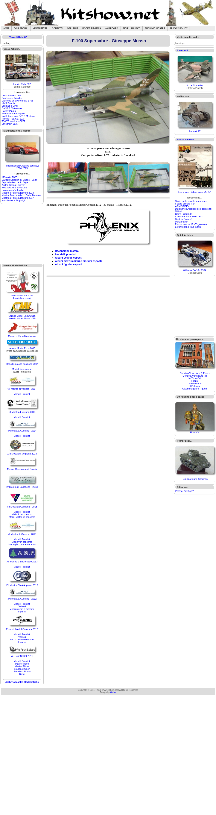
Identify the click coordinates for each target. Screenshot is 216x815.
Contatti (57, 28)
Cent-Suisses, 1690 (12, 95)
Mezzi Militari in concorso (22, 517)
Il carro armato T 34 (185, 203)
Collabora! (21, 28)
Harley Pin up (9, 111)
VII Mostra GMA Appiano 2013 (22, 585)
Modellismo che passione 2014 (22, 364)
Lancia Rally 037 (22, 84)
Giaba (113, 692)
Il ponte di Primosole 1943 (188, 216)
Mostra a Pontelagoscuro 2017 (18, 198)
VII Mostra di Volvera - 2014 (22, 389)
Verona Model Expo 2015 (22, 348)
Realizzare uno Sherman (195, 479)
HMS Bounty (8, 103)
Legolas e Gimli (10, 106)
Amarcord (111, 28)
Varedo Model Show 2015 (22, 318)
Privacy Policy (179, 28)
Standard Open (22, 669)
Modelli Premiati (22, 394)
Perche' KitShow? (184, 491)
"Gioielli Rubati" (18, 37)
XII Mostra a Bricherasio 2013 (22, 561)
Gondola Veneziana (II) (195, 375)
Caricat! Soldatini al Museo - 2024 (19, 180)
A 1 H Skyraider (194, 85)
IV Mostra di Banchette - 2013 (22, 487)
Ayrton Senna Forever (13, 185)
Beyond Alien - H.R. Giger (15, 182)
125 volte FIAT (9, 177)
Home (6, 28)
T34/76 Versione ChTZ (14, 121)
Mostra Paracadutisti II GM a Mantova (21, 195)
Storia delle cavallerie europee (191, 201)
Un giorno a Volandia (13, 190)
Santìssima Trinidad (12, 98)
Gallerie (72, 28)
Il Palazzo (195, 386)
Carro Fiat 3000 (183, 214)
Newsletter (40, 28)
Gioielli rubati (131, 28)
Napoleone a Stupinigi (13, 200)
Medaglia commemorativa (22, 544)
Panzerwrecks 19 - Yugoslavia (191, 224)
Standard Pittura (22, 671)
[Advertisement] (22, 233)
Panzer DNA (181, 221)
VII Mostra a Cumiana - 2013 (22, 506)
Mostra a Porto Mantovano (22, 336)
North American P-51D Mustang (18, 116)
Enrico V (194, 432)
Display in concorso (22, 542)
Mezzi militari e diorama (22, 609)
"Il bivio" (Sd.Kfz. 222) (13, 118)
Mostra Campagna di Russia (22, 469)
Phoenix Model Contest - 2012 (22, 629)
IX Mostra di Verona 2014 (22, 412)
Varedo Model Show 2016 (22, 316)
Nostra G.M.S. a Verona (14, 187)
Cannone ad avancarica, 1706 (17, 100)
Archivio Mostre (155, 28)
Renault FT (194, 131)
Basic (22, 674)
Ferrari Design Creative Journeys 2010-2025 (22, 167)
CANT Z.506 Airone (12, 108)
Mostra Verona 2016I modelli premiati (22, 296)
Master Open (22, 663)
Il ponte (195, 381)
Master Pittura (22, 666)
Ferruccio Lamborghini (13, 113)
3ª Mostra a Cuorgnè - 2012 (22, 598)
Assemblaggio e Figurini (194, 388)
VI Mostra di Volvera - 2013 (22, 534)
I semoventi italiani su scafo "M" (194, 192)
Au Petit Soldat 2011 (22, 656)
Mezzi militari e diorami (22, 639)
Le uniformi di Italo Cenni (188, 227)
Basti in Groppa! (183, 219)
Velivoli (22, 606)
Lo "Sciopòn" (194, 378)
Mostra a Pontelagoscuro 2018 (18, 192)
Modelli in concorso (22, 369)
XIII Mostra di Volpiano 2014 (22, 453)
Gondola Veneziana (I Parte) (195, 373)
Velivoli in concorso (22, 514)
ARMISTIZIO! (182, 206)
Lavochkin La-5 (10, 124)
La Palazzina (194, 383)
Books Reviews (91, 28)
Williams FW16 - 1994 (194, 270)
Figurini (22, 611)
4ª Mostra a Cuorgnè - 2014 (22, 430)
